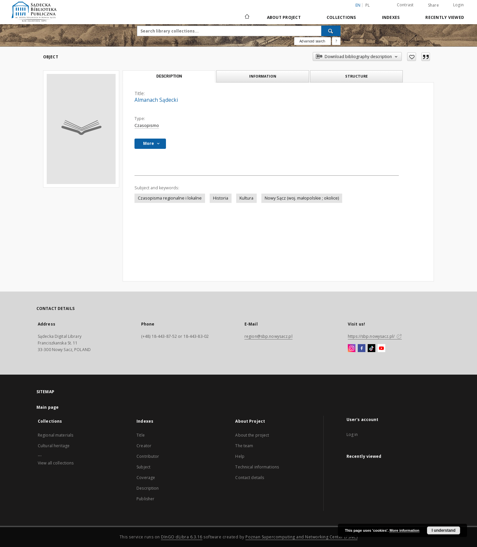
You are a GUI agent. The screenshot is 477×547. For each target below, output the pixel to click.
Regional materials (55, 435)
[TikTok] (371, 348)
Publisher (145, 499)
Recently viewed (444, 17)
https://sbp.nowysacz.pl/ (375, 336)
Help (239, 456)
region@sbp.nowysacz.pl (268, 336)
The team (244, 446)
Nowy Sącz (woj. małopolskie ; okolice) (302, 198)
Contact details (249, 477)
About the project (252, 435)
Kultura (246, 198)
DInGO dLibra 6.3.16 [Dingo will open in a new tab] (181, 537)
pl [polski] (367, 5)
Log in (352, 434)
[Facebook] (361, 348)
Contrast (405, 5)
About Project (284, 17)
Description (147, 488)
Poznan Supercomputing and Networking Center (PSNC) (301, 537)
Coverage (145, 477)
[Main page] (246, 17)
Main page (47, 407)
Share (433, 5)
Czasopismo (146, 125)
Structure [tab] (356, 76)
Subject (143, 467)
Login (458, 5)
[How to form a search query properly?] (336, 41)
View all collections (56, 463)
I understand (443, 530)
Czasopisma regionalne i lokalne (170, 198)
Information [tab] (262, 76)
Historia (220, 198)
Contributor (147, 456)
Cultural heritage (54, 446)
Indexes (391, 17)
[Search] (331, 31)
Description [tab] (169, 76)
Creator (143, 446)
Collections (341, 17)
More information (404, 530)
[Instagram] (351, 348)
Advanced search (312, 41)
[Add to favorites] (411, 56)
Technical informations (257, 467)
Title (140, 435)
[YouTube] (381, 348)
